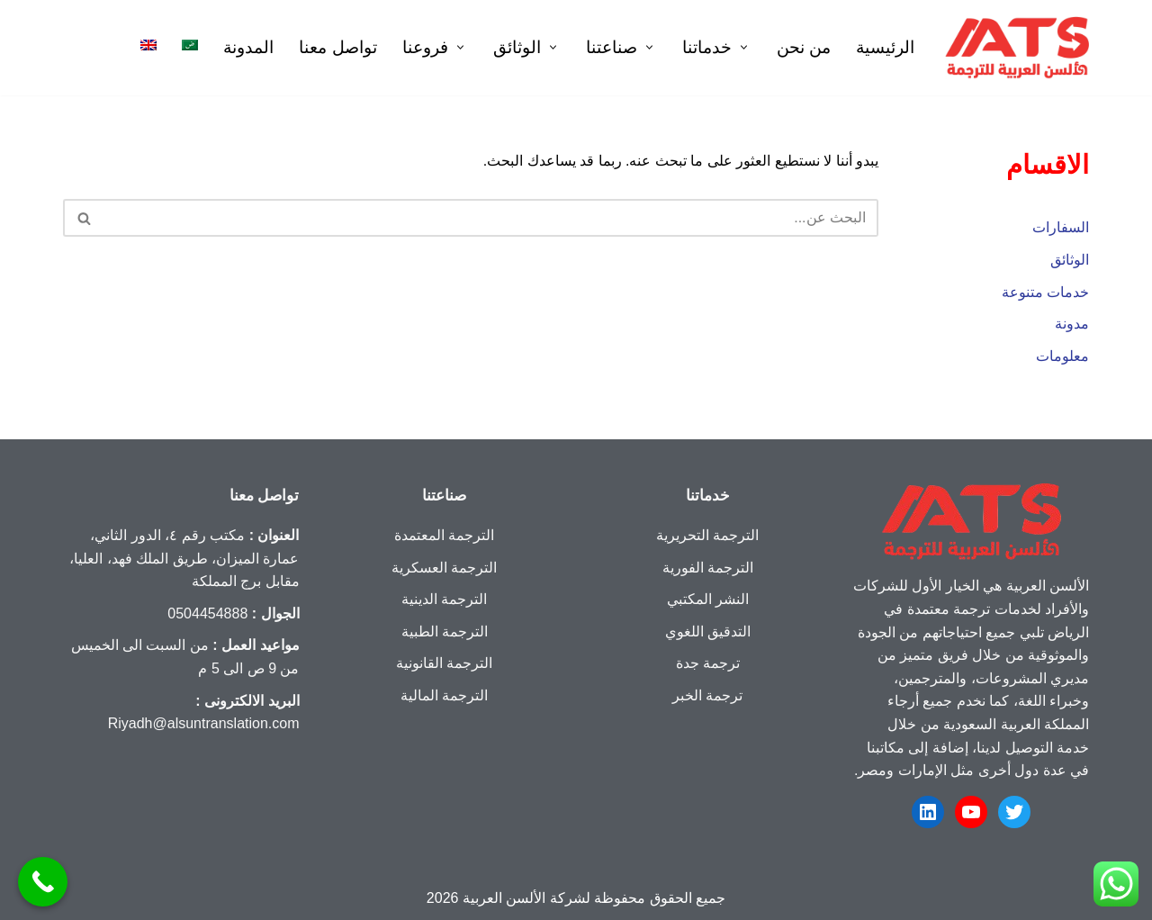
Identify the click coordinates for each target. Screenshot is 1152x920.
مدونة (1072, 323)
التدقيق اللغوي (708, 631)
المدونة (248, 47)
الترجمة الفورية (707, 567)
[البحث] (491, 218)
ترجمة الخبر (707, 695)
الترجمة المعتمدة (444, 535)
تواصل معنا (337, 47)
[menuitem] (190, 44)
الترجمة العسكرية (444, 567)
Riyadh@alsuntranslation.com (204, 723)
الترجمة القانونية (444, 663)
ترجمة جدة (708, 663)
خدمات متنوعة (1045, 292)
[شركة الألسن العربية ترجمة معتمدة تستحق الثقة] (1017, 47)
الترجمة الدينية (444, 599)
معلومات (1062, 356)
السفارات (1060, 227)
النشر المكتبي (708, 599)
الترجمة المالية (444, 695)
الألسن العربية (504, 898)
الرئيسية (885, 47)
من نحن (804, 47)
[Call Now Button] (43, 881)
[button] (741, 47)
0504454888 (207, 613)
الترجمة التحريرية (707, 535)
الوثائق (1069, 259)
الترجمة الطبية (444, 631)
